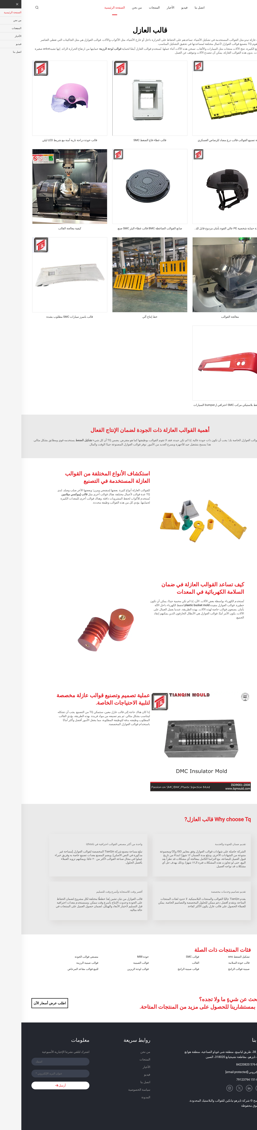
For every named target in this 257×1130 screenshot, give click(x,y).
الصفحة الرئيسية (93, 7)
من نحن (116, 7)
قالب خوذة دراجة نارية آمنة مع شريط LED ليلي (48, 140)
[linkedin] (228, 1088)
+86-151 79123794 (227, 1079)
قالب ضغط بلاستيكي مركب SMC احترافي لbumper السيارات (208, 405)
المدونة (124, 1097)
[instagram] (208, 1088)
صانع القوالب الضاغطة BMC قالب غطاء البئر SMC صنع (128, 228)
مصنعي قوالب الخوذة (65, 956)
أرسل (39, 1085)
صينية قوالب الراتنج (217, 969)
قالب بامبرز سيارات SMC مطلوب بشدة (48, 316)
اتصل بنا (178, 7)
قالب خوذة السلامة (217, 962)
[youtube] (237, 1088)
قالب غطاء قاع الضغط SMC (128, 140)
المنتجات (133, 7)
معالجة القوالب (209, 316)
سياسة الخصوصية (118, 1089)
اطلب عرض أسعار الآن (28, 1003)
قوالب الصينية (119, 962)
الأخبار (149, 7)
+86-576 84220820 (227, 1064)
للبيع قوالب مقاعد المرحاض (61, 969)
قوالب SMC (171, 956)
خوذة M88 (121, 956)
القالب (174, 962)
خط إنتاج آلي (128, 316)
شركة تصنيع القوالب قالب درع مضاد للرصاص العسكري (208, 140)
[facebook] (244, 1088)
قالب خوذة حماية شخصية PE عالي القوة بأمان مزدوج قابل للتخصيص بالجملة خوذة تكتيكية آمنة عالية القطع (184, 228)
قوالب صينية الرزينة (66, 962)
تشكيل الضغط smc (217, 956)
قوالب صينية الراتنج (167, 969)
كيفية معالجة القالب (48, 228)
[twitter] (218, 1088)
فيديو (163, 7)
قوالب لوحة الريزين (116, 969)
